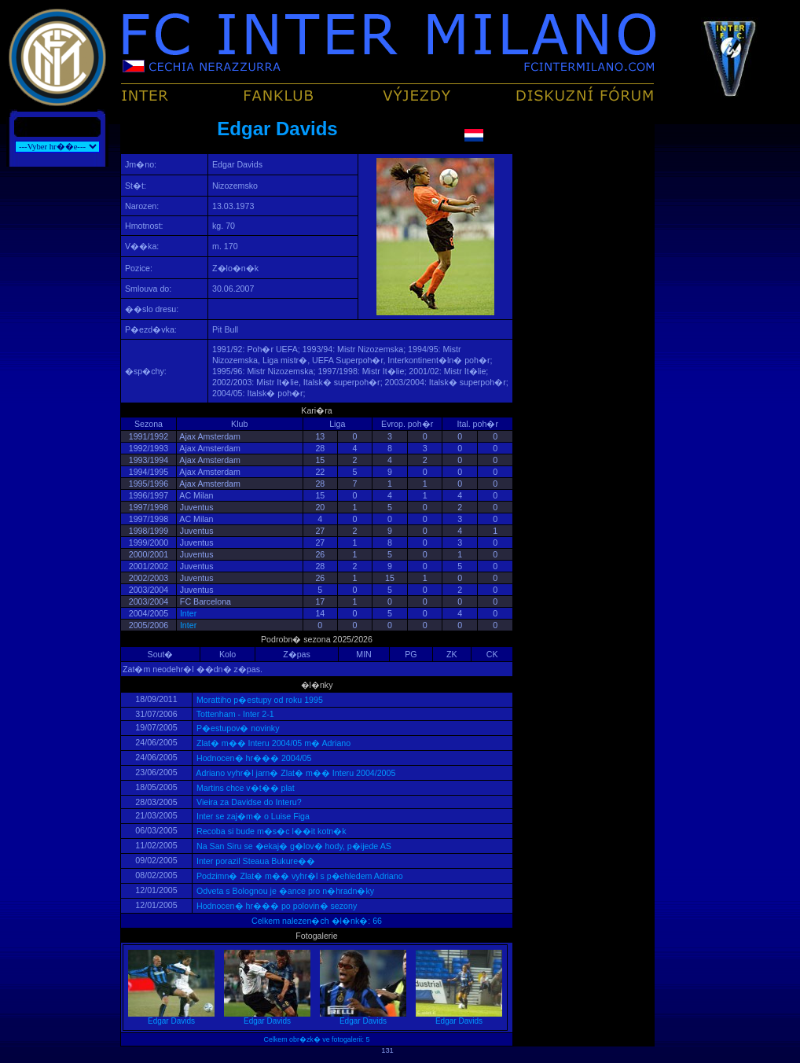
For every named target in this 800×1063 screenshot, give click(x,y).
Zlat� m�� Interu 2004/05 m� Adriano (272, 743)
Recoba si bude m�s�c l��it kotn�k (270, 831)
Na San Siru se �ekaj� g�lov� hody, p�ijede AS (292, 846)
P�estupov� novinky (236, 728)
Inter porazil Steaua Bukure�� (254, 861)
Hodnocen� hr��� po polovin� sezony (275, 905)
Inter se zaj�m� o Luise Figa (252, 816)
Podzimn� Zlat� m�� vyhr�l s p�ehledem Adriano (298, 876)
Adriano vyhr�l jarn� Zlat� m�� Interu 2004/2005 (294, 773)
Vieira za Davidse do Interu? (248, 802)
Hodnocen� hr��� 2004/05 (252, 758)
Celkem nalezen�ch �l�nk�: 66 (316, 920)
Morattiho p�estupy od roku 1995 (258, 699)
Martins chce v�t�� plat (244, 788)
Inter (188, 613)
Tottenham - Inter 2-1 (234, 714)
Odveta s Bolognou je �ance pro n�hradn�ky (284, 891)
